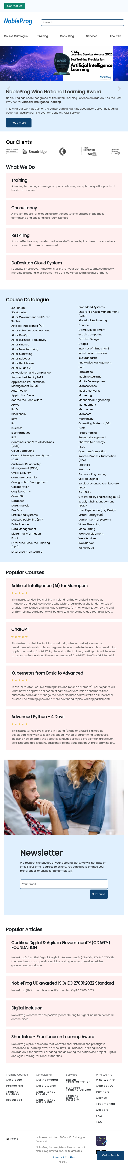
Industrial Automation (92, 353)
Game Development (92, 330)
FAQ (99, 1116)
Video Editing (86, 529)
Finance (83, 325)
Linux (81, 367)
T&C (99, 1122)
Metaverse (85, 409)
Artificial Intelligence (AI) (27, 326)
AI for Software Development (30, 330)
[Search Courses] (82, 22)
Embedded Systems (91, 307)
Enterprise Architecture (26, 552)
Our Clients (19, 142)
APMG (15, 405)
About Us (116, 36)
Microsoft (84, 414)
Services (92, 36)
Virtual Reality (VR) (90, 515)
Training (42, 36)
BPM (14, 419)
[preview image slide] (9, 88)
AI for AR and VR (21, 368)
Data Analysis (20, 505)
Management (87, 405)
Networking (86, 419)
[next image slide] (118, 88)
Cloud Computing (22, 451)
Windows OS (86, 548)
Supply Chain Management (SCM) (96, 503)
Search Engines (88, 479)
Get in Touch (110, 1155)
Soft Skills (84, 492)
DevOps (16, 510)
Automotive (19, 391)
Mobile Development (92, 381)
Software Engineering (92, 474)
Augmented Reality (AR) (27, 377)
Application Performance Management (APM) (28, 384)
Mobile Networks (89, 391)
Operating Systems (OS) (94, 423)
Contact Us (14, 6)
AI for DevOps (20, 335)
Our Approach (47, 1080)
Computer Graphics (24, 477)
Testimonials (106, 1104)
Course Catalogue (16, 36)
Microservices (87, 386)
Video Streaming (89, 524)
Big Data (16, 409)
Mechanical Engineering (94, 400)
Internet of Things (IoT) (93, 348)
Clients (101, 1098)
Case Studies (46, 1086)
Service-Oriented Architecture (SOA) (98, 485)
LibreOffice (85, 372)
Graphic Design (88, 339)
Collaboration (20, 487)
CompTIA (17, 496)
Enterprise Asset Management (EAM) (98, 314)
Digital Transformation (26, 534)
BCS (13, 437)
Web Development (91, 534)
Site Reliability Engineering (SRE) (99, 497)
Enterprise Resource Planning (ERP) (30, 545)
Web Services (87, 538)
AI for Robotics (20, 358)
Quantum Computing (92, 451)
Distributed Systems (24, 515)
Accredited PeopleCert (26, 400)
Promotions (15, 1086)
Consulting (67, 36)
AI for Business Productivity (28, 340)
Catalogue (14, 1080)
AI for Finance (20, 344)
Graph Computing (90, 334)
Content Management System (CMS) (31, 457)
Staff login (64, 1162)
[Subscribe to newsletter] (64, 884)
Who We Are (105, 1080)
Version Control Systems (94, 520)
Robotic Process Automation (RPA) (97, 458)
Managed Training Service (78, 1089)
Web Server (86, 543)
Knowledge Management (95, 363)
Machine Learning (90, 377)
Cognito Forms (21, 491)
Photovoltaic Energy (91, 442)
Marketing (85, 395)
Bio (13, 423)
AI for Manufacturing (24, 349)
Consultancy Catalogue (46, 1101)
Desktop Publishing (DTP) (28, 520)
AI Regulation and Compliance (31, 373)
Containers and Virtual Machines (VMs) (32, 444)
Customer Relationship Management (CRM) (26, 466)
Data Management (23, 529)
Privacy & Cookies (64, 1157)
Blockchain (18, 414)
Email (14, 538)
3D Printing (18, 308)
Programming (87, 433)
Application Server (23, 395)
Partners (103, 1092)
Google (83, 344)
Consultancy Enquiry (46, 1093)
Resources (14, 1100)
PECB (81, 447)
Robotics (84, 465)
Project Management (92, 437)
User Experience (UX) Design (97, 510)
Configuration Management (29, 482)
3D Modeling (19, 312)
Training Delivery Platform (73, 1098)
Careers (102, 1110)
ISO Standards (87, 358)
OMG (81, 428)
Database (17, 501)
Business (16, 428)
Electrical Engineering (92, 320)
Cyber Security (21, 473)
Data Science (20, 524)
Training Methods (12, 1093)
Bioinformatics (20, 433)
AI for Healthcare (22, 363)
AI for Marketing (21, 354)
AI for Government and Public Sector (30, 319)
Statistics (84, 469)
